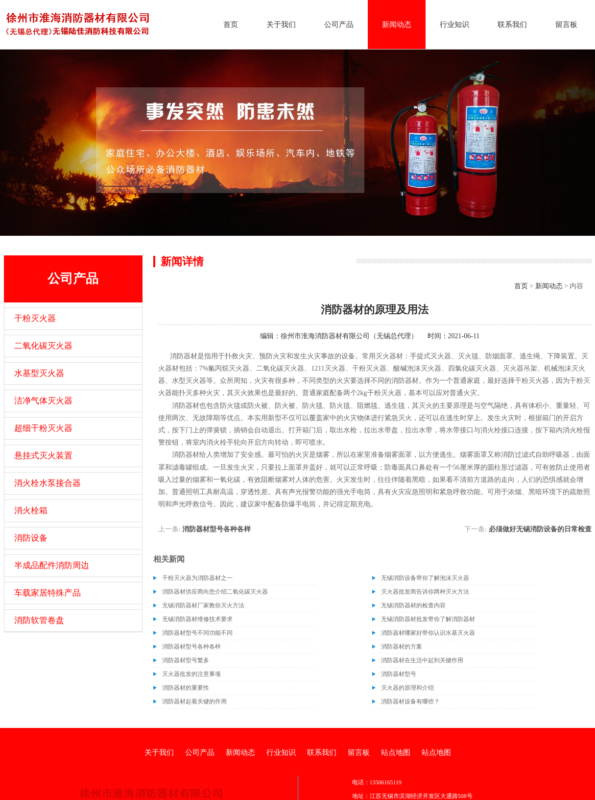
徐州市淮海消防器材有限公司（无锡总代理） (349, 336)
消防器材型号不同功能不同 (197, 632)
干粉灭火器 (35, 318)
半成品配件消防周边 (51, 565)
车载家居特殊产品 (47, 593)
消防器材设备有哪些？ (410, 701)
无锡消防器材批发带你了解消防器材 (428, 619)
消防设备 (31, 538)
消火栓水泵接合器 (47, 483)
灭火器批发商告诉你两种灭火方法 (425, 591)
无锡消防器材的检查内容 (413, 605)
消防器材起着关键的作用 (194, 701)
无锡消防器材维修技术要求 (197, 619)
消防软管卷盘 (39, 620)
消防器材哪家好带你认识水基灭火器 (428, 632)
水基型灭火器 (39, 373)
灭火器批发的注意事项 (191, 674)
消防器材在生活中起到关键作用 (422, 660)
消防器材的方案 (401, 646)
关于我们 (281, 24)
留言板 (566, 24)
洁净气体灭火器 (43, 400)
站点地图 (395, 752)
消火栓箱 (31, 510)
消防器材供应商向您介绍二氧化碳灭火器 (215, 591)
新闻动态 (396, 24)
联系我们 (512, 24)
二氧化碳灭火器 (43, 345)
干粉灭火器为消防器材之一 (197, 578)
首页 (230, 24)
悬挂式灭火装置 (43, 455)
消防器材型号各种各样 (216, 529)
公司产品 (339, 24)
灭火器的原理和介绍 (407, 687)
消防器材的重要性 (185, 687)
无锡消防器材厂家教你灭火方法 (203, 605)
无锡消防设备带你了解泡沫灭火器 (425, 578)
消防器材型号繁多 (185, 660)
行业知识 (454, 24)
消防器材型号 (398, 674)
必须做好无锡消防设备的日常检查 (540, 529)
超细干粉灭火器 (43, 428)
